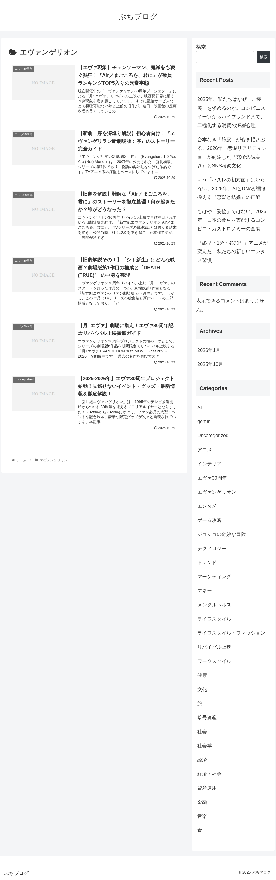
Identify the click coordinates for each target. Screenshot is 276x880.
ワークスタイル (214, 661)
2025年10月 (210, 364)
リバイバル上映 (214, 647)
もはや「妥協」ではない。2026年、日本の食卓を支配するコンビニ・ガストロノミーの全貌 (231, 220)
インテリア (209, 463)
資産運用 (207, 788)
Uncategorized (213, 435)
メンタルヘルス (214, 604)
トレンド (207, 562)
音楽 (202, 816)
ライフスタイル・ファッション (231, 633)
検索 (201, 47)
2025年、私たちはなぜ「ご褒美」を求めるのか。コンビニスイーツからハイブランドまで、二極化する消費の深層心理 (231, 112)
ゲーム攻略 (209, 520)
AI (199, 407)
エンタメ (207, 506)
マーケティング (214, 576)
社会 (202, 731)
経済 (202, 759)
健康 (202, 675)
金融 (202, 802)
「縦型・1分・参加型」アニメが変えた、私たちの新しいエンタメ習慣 (232, 251)
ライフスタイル (214, 619)
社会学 (204, 745)
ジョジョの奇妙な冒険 (221, 534)
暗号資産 (207, 717)
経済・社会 (209, 774)
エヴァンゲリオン (216, 492)
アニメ (204, 450)
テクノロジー (211, 548)
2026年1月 (208, 350)
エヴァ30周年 (212, 478)
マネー (204, 590)
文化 (202, 689)
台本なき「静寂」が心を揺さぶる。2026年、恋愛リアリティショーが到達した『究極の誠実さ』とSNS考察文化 (231, 152)
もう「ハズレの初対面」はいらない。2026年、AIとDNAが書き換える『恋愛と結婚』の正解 (232, 188)
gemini (204, 421)
